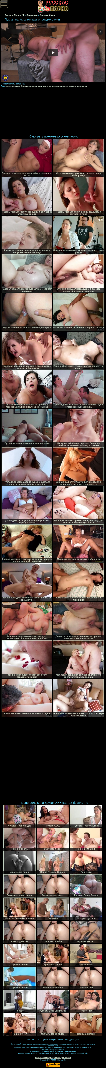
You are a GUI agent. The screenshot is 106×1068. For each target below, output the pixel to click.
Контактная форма (44, 1058)
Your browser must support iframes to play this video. (53, 52)
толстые (47, 86)
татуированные (60, 86)
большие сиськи (29, 86)
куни (40, 86)
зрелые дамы (13, 86)
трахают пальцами (77, 86)
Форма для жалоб (62, 1058)
